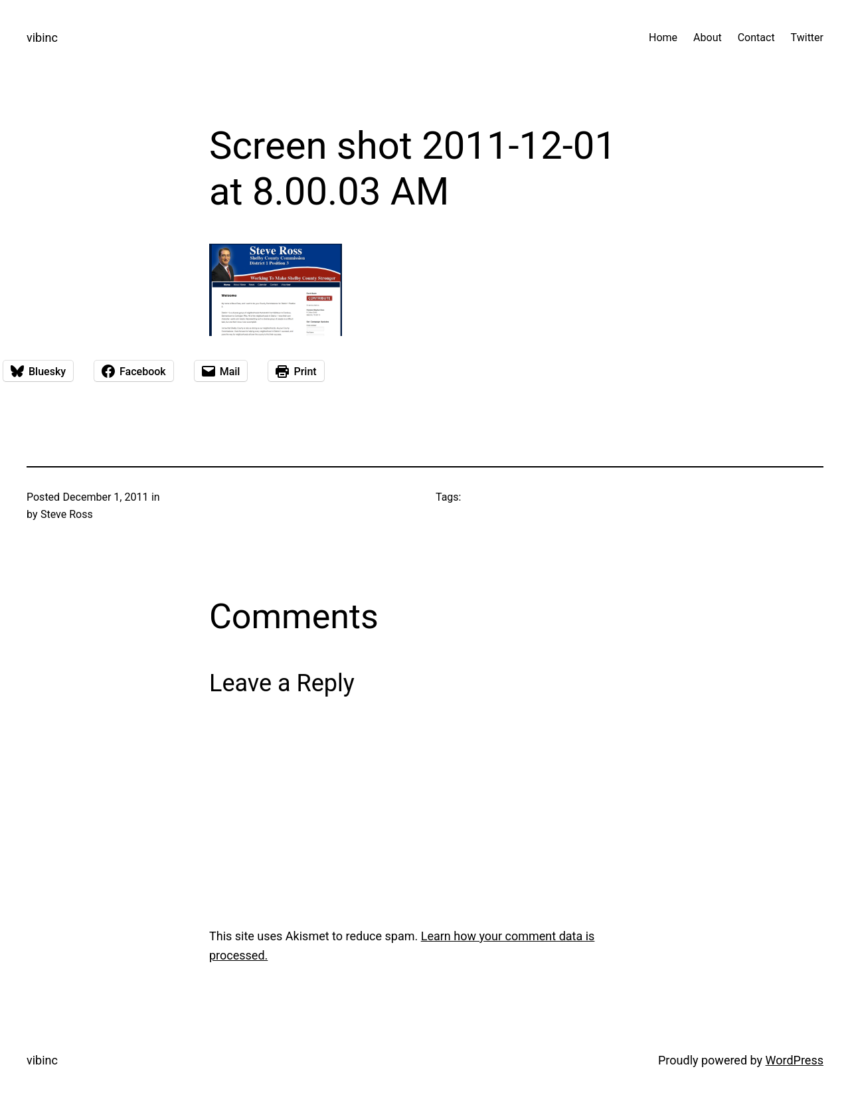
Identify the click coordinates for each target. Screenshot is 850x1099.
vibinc (42, 37)
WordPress (794, 1060)
